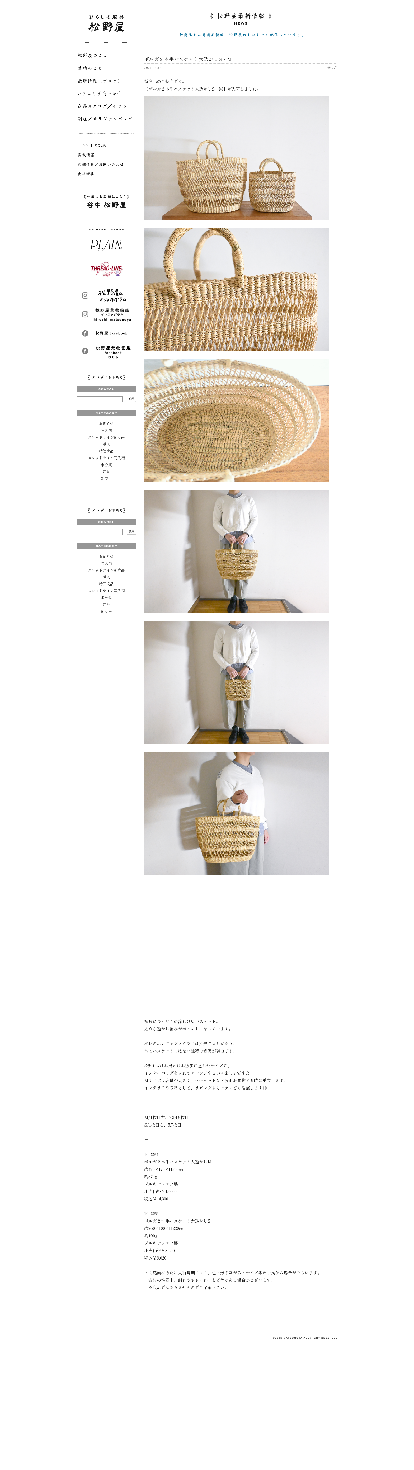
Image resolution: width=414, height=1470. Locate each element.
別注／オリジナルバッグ (106, 120)
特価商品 (106, 451)
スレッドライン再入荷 (106, 457)
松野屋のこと (106, 56)
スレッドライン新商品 (106, 437)
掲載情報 (106, 155)
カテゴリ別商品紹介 (106, 94)
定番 (106, 471)
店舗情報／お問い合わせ (106, 165)
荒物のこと (106, 69)
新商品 (106, 478)
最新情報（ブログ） (106, 82)
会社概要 (106, 174)
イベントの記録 (106, 146)
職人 (106, 444)
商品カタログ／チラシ (106, 107)
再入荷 (106, 430)
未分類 (106, 464)
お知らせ (106, 423)
